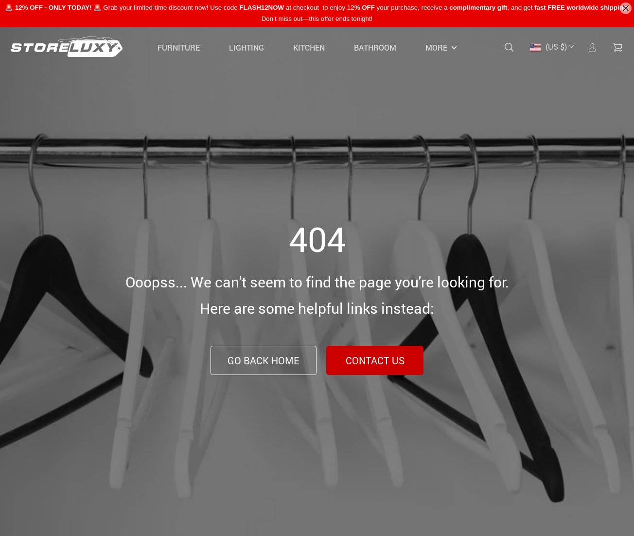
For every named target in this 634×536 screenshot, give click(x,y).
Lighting (246, 47)
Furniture (179, 47)
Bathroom (375, 47)
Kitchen (309, 47)
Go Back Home (263, 360)
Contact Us (375, 360)
